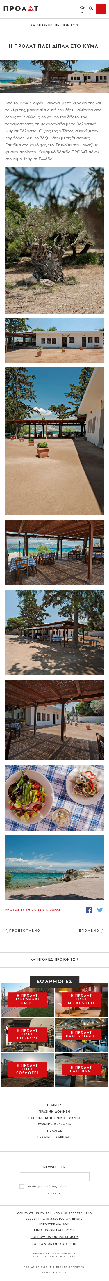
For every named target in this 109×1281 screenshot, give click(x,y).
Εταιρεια (54, 1105)
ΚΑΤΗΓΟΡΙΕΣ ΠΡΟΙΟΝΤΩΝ (54, 25)
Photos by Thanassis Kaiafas (32, 909)
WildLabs (67, 1257)
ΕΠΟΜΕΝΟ (89, 930)
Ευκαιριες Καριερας (54, 1137)
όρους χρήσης (57, 1186)
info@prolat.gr (54, 1223)
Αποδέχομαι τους (46, 1186)
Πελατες (54, 1131)
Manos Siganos (63, 1253)
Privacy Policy (54, 1272)
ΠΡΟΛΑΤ (20, 9)
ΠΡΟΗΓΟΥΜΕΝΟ (25, 930)
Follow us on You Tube (55, 1244)
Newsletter (54, 1167)
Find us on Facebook (54, 1230)
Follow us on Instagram (55, 1237)
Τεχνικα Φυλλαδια (54, 1124)
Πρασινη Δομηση (54, 1111)
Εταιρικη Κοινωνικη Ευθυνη (54, 1118)
